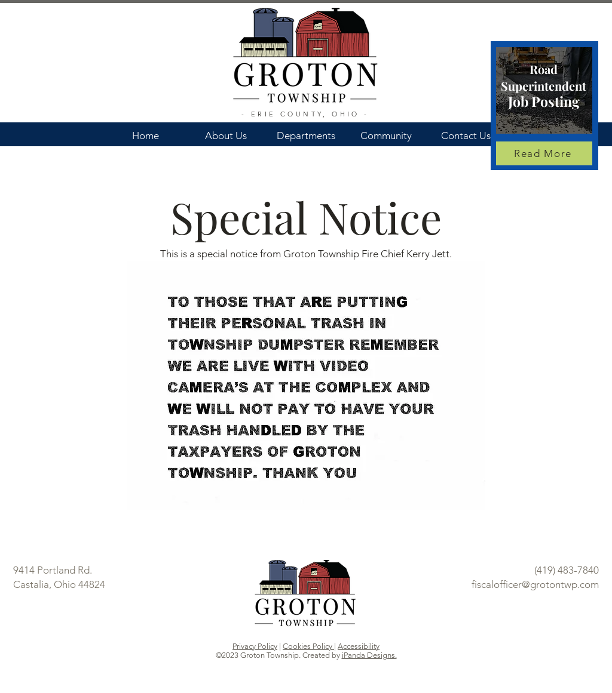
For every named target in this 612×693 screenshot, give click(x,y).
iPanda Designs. (369, 655)
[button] (226, 130)
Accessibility (359, 646)
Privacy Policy (254, 646)
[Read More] (544, 153)
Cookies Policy (308, 646)
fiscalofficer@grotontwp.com (535, 584)
